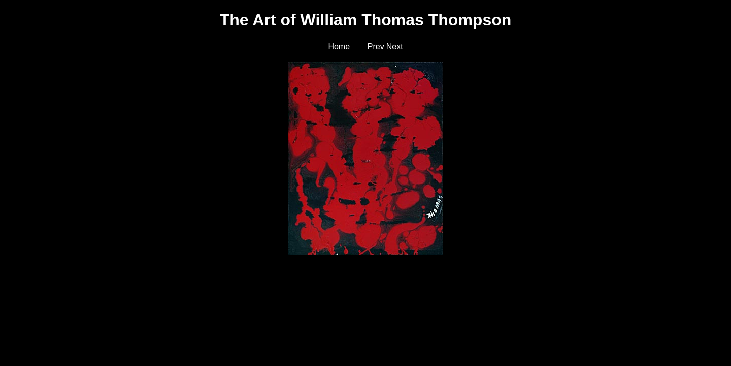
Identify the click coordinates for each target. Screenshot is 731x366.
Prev (376, 46)
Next (394, 46)
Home (339, 46)
